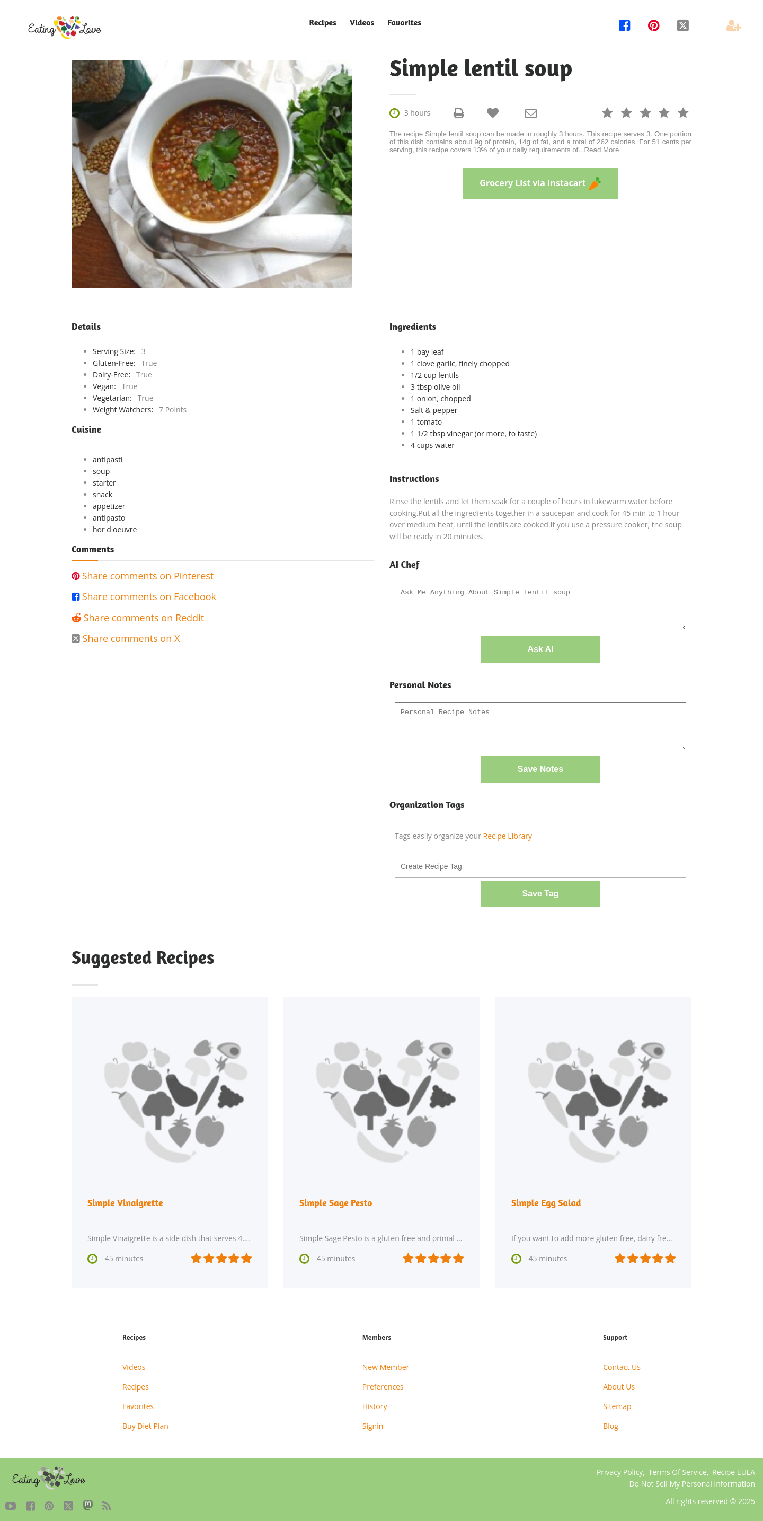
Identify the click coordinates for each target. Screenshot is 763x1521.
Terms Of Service (678, 1468)
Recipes (322, 22)
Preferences (383, 1383)
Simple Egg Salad (547, 1199)
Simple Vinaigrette (126, 1199)
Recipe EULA (733, 1468)
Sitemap (617, 1402)
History (374, 1402)
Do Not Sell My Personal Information (692, 1480)
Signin (373, 1422)
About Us (619, 1383)
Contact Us (622, 1363)
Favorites (404, 22)
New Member (385, 1363)
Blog (610, 1422)
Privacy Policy (620, 1468)
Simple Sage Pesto (336, 1199)
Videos (362, 22)
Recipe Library (507, 833)
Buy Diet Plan (145, 1422)
